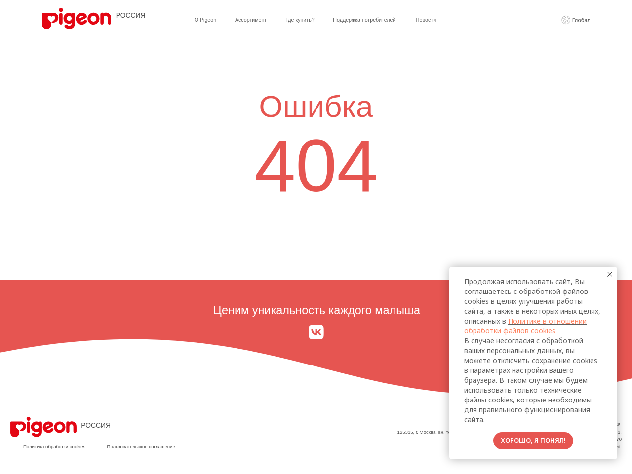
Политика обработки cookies (54, 446)
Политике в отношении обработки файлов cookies (525, 325)
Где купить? (299, 20)
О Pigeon (205, 20)
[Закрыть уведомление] (610, 274)
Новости (426, 20)
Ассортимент (251, 20)
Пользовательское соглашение (141, 446)
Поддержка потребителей (364, 20)
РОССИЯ (131, 15)
